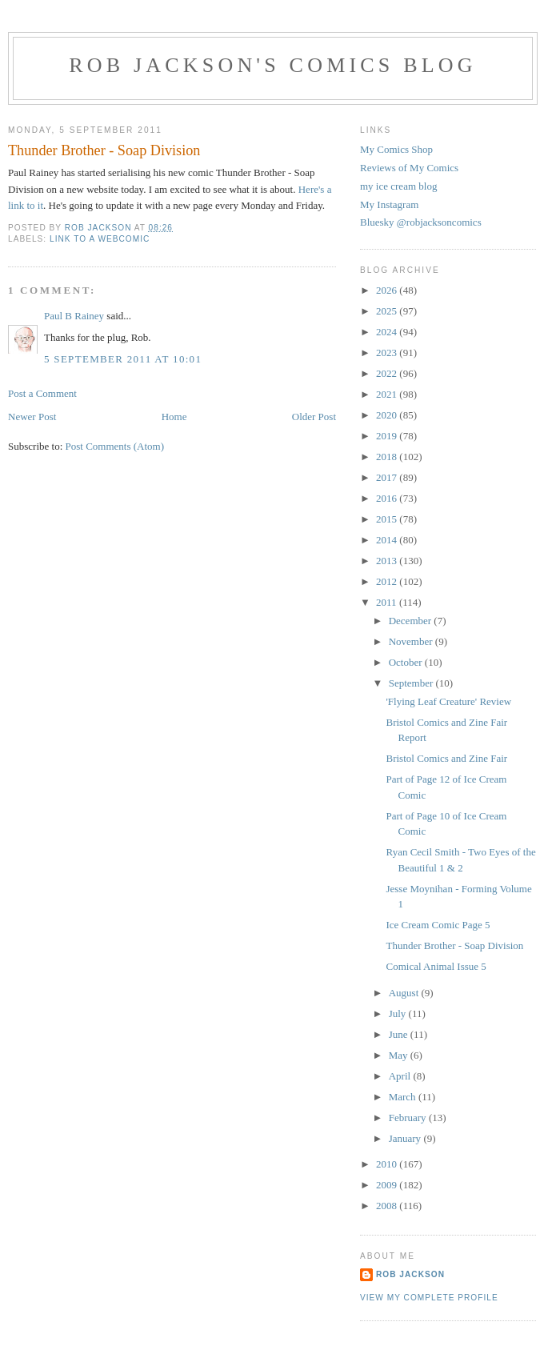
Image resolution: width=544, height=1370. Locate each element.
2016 (387, 498)
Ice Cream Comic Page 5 (438, 925)
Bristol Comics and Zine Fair (446, 758)
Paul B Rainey (74, 316)
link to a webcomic (100, 238)
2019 (387, 436)
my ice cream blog (398, 186)
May (399, 1055)
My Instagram (389, 204)
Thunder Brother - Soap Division (454, 945)
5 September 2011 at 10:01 (123, 359)
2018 (387, 457)
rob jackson (410, 1274)
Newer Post (32, 417)
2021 (387, 394)
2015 (387, 519)
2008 (387, 1206)
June (399, 1034)
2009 (387, 1185)
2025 (387, 311)
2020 (387, 415)
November (412, 641)
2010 (387, 1164)
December (411, 621)
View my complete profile (429, 1297)
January (406, 1138)
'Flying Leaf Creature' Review (448, 701)
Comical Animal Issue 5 (436, 966)
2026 (387, 290)
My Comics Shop (396, 149)
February (409, 1118)
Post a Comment (42, 393)
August (405, 993)
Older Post (314, 417)
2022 (387, 373)
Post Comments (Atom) (115, 446)
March (403, 1097)
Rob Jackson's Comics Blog (273, 65)
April (401, 1076)
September (412, 683)
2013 (387, 561)
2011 (387, 602)
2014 (387, 540)
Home (174, 417)
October (407, 662)
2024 (387, 332)
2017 (387, 477)
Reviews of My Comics (409, 168)
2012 (387, 581)
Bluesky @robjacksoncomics (421, 222)
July (399, 1013)
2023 (387, 353)
